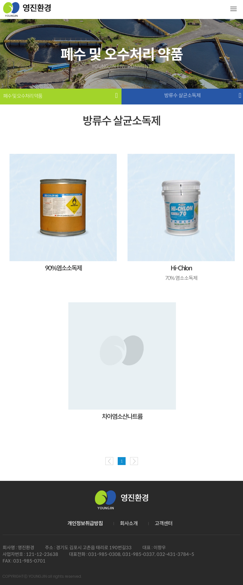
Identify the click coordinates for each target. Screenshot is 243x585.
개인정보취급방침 (85, 523)
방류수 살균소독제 (182, 95)
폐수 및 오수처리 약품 (22, 96)
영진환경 (27, 12)
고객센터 (163, 523)
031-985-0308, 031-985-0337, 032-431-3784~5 (141, 554)
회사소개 (129, 523)
